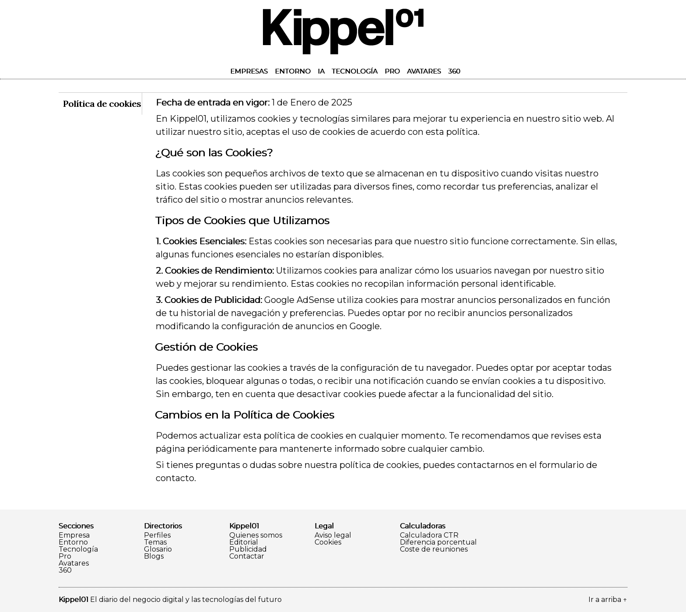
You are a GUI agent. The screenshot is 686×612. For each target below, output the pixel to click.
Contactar (246, 556)
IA (321, 71)
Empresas (249, 71)
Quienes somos (255, 535)
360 (454, 71)
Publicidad (248, 549)
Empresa (74, 535)
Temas (155, 542)
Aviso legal (333, 535)
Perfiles (157, 535)
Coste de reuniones (434, 549)
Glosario (158, 549)
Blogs (154, 556)
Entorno (293, 71)
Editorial (243, 542)
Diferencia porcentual (438, 542)
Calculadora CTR (429, 535)
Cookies (328, 542)
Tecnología (355, 71)
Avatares (424, 71)
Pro (392, 71)
